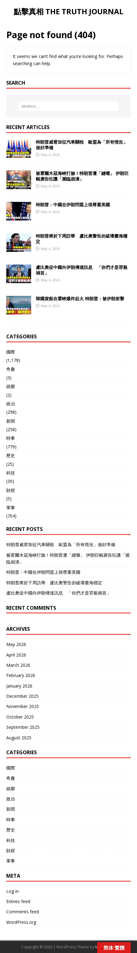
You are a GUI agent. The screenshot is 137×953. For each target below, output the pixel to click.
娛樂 (10, 386)
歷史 (10, 455)
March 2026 (18, 665)
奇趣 (10, 369)
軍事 (10, 507)
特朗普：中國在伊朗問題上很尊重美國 (73, 204)
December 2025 (22, 696)
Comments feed (22, 912)
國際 (10, 352)
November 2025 (22, 706)
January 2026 (19, 686)
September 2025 (23, 727)
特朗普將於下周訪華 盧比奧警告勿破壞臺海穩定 (81, 238)
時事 (10, 438)
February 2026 (20, 675)
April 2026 (16, 655)
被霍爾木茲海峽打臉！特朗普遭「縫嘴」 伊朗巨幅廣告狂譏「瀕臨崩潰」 (82, 176)
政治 (10, 404)
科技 (10, 473)
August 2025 (18, 738)
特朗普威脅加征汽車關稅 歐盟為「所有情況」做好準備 (81, 144)
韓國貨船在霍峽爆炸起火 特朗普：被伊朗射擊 (80, 298)
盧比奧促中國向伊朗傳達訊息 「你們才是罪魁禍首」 (81, 270)
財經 (10, 490)
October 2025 (20, 717)
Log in (12, 891)
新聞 (10, 421)
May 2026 (16, 644)
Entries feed (18, 901)
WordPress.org (21, 922)
